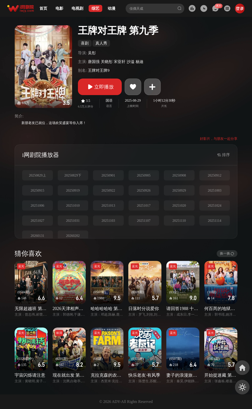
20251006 (37, 205)
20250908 (179, 175)
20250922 (108, 190)
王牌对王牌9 (98, 70)
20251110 (179, 220)
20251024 (214, 205)
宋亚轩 (119, 62)
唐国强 (94, 62)
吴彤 (92, 53)
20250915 (37, 190)
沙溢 (130, 62)
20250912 (214, 175)
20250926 (143, 190)
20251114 (214, 220)
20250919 (73, 190)
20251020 (179, 205)
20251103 (108, 220)
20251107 (143, 220)
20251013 (108, 205)
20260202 (73, 236)
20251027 (37, 220)
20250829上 (37, 175)
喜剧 (85, 43)
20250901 (108, 175)
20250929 (179, 190)
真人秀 (101, 43)
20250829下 (72, 175)
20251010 (73, 205)
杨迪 (139, 62)
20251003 (214, 190)
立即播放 (100, 87)
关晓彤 (106, 62)
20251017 (143, 205)
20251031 (73, 220)
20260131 (37, 236)
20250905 (143, 175)
